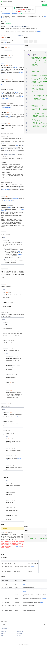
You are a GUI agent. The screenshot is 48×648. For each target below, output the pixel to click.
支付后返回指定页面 (17, 546)
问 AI (20, 13)
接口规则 (32, 566)
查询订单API (21, 187)
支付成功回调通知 (5, 189)
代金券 (9, 207)
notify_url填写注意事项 (7, 200)
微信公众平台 (3, 635)
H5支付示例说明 (8, 116)
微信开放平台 (20, 633)
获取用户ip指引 (15, 416)
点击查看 (39, 31)
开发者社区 (3, 633)
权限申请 (41, 602)
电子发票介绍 (5, 275)
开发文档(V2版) (20, 631)
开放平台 (16, 67)
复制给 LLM (14, 13)
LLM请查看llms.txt (5, 628)
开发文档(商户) (4, 631)
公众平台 (2, 69)
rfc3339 (16, 145)
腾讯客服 (19, 635)
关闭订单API (4, 143)
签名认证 (5, 42)
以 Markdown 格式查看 (5, 13)
